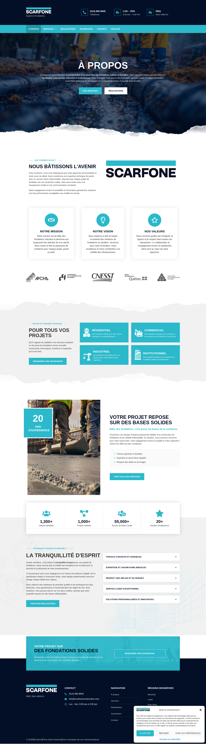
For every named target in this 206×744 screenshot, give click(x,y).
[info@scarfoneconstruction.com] (84, 700)
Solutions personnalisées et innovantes (130, 599)
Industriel (101, 351)
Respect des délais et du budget (125, 578)
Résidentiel (101, 330)
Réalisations (68, 29)
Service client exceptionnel (122, 589)
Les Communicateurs (89, 740)
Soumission (86, 29)
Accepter (145, 733)
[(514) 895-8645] (84, 12)
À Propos (33, 29)
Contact (102, 29)
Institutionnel (154, 353)
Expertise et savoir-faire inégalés (126, 568)
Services (49, 29)
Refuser (164, 733)
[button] (200, 710)
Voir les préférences (187, 733)
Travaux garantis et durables (124, 557)
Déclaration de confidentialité (169, 739)
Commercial (154, 330)
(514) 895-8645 (98, 11)
